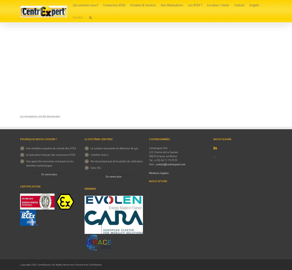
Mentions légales (159, 173)
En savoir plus (49, 174)
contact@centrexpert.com (171, 164)
